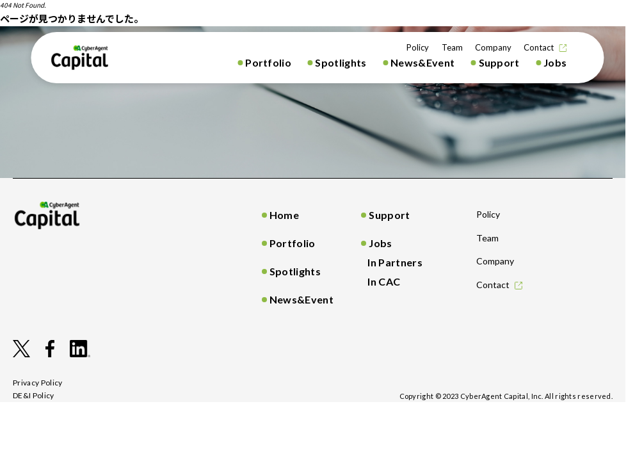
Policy (417, 47)
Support (499, 62)
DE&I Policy (33, 395)
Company (493, 47)
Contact (539, 47)
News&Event (422, 62)
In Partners (394, 262)
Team (452, 47)
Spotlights (340, 62)
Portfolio (268, 62)
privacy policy (38, 382)
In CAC (383, 281)
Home (284, 215)
